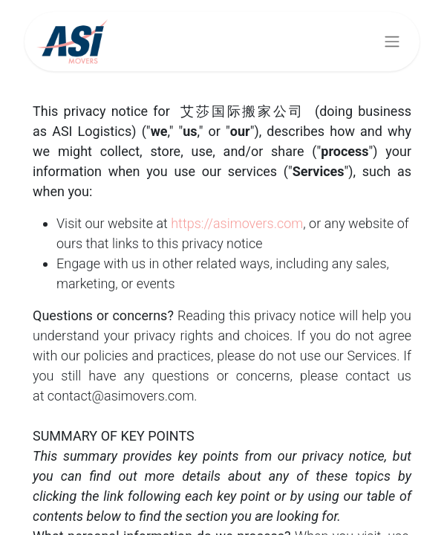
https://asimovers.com (237, 223)
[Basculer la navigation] (392, 42)
